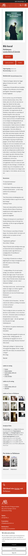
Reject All (14, 552)
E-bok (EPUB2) (8, 376)
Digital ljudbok (8, 371)
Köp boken (8, 56)
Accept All (14, 544)
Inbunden (6, 374)
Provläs (20, 62)
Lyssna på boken (9, 62)
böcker (17, 488)
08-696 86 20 (5, 517)
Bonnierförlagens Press (16, 76)
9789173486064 (6, 441)
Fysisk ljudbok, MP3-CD (10, 373)
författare (6, 491)
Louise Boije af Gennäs (11, 52)
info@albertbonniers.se (7, 523)
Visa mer (5, 358)
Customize (14, 548)
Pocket (6, 369)
